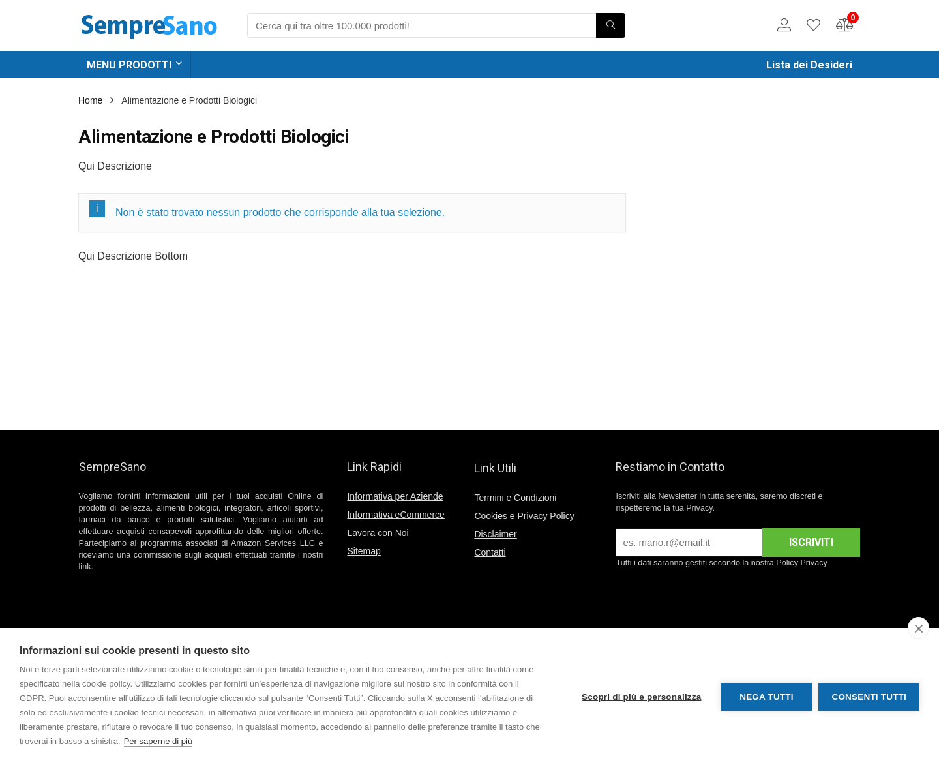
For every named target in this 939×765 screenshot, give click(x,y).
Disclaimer (495, 534)
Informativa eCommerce (395, 514)
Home (90, 100)
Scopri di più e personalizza (641, 697)
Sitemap (363, 551)
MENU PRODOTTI (129, 65)
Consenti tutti (868, 697)
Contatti (489, 552)
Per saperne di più (158, 741)
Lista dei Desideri (809, 65)
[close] (918, 628)
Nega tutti (766, 697)
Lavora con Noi (377, 533)
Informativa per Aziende (395, 496)
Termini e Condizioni (515, 497)
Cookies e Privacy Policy (524, 516)
